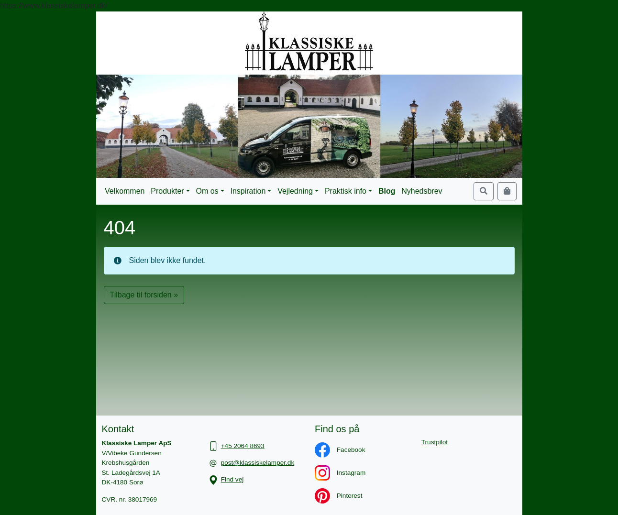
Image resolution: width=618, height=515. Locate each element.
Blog (387, 191)
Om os (207, 191)
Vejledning (295, 191)
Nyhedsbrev (421, 191)
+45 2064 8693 (243, 445)
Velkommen (125, 191)
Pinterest (333, 495)
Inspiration (247, 191)
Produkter (167, 191)
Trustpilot (434, 442)
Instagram (335, 472)
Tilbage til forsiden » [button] (144, 295)
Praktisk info (345, 191)
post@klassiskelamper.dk (258, 462)
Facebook (335, 449)
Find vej (232, 479)
